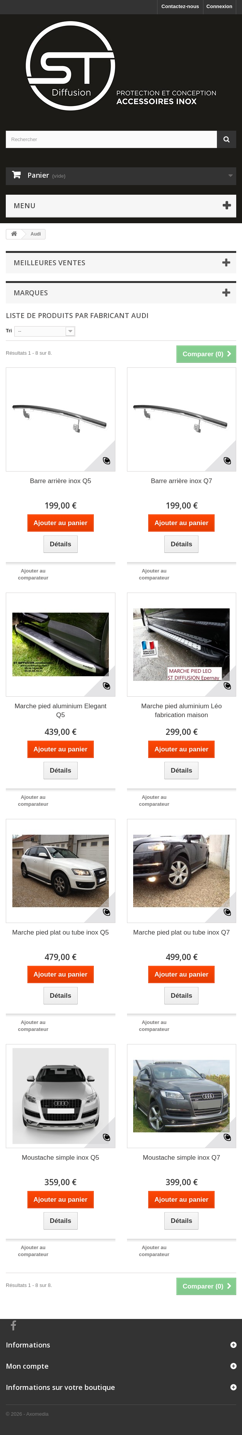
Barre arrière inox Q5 (60, 481)
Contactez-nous (180, 6)
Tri (9, 330)
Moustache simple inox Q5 (60, 1157)
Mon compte (27, 1366)
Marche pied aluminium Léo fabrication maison (181, 710)
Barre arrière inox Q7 (181, 481)
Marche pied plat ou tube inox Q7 (181, 932)
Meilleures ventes (49, 262)
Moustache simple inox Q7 (181, 1157)
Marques (31, 292)
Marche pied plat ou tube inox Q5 (60, 932)
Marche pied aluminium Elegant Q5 (61, 710)
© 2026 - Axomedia (27, 1414)
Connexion (219, 6)
